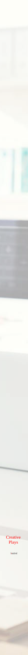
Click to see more (14, 650)
